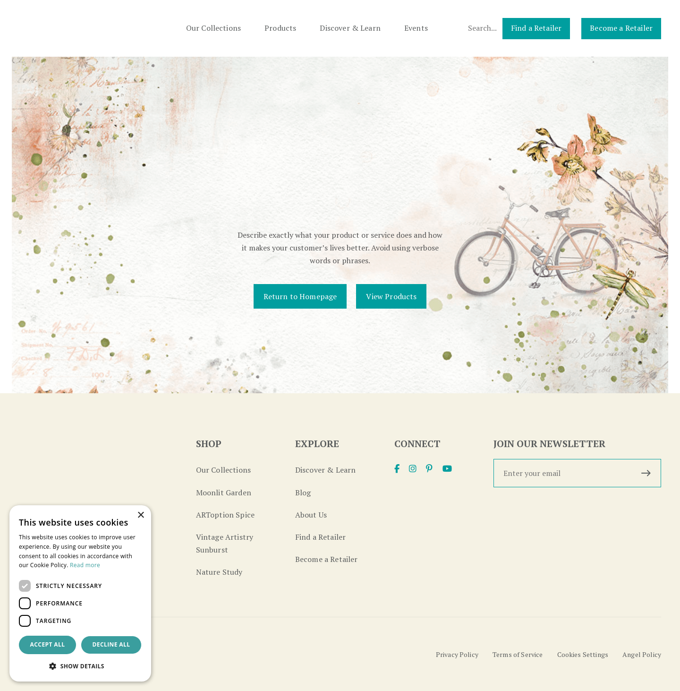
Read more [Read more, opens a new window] (85, 565)
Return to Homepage (300, 296)
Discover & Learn (350, 28)
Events (416, 28)
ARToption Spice (225, 515)
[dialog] (80, 593)
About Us (311, 515)
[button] (80, 666)
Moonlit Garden (223, 492)
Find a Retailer (536, 28)
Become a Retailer (621, 28)
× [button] (140, 515)
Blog (303, 492)
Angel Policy (641, 654)
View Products (391, 296)
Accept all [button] (47, 644)
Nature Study (219, 572)
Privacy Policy (457, 654)
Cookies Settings (583, 654)
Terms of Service (518, 654)
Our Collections (213, 28)
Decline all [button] (111, 644)
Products (280, 28)
